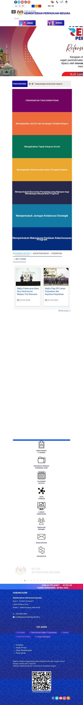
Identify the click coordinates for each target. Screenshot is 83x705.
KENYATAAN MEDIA (41, 253)
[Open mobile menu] (13, 11)
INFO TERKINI (21, 259)
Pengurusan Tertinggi (23, 636)
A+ (23, 6)
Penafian (19, 645)
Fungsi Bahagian (43, 636)
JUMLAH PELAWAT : (53, 585)
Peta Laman (21, 653)
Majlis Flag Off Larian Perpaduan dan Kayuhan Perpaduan (55, 291)
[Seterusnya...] (64, 311)
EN (53, 6)
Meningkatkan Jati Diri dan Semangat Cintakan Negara (42, 123)
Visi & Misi (21, 632)
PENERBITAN (57, 253)
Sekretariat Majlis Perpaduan (44, 632)
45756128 (69, 585)
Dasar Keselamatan (24, 650)
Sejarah (65, 632)
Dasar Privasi (21, 648)
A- (16, 6)
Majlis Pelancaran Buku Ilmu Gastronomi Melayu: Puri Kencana (28, 291)
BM (49, 6)
